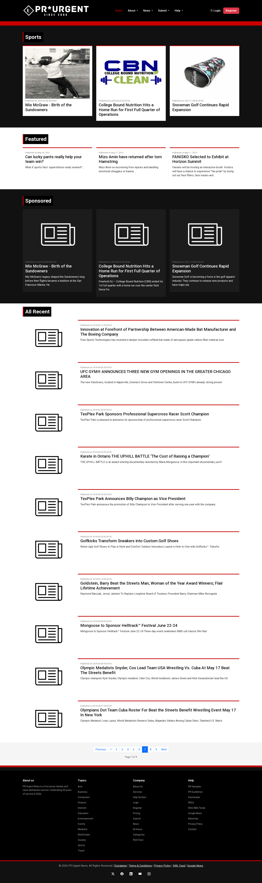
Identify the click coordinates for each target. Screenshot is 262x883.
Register (231, 10)
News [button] (147, 10)
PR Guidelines (195, 792)
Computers (84, 797)
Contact (192, 829)
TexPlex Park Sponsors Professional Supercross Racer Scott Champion (144, 414)
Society (82, 840)
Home (119, 10)
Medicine (82, 829)
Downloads (194, 797)
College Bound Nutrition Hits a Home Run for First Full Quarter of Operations (129, 110)
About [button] (132, 10)
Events (81, 824)
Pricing (136, 813)
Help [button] (178, 10)
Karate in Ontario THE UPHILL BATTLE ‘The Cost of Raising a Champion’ (145, 456)
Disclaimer (120, 865)
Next (164, 749)
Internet (82, 808)
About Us (138, 786)
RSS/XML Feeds (196, 808)
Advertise (193, 818)
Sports (81, 845)
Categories (139, 834)
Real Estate (84, 834)
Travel (81, 850)
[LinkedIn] (131, 873)
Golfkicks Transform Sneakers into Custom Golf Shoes (129, 541)
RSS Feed (138, 840)
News (136, 824)
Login (136, 802)
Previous (100, 749)
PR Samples (194, 786)
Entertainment (85, 818)
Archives (137, 829)
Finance (82, 802)
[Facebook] (122, 873)
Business (82, 792)
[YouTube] (140, 873)
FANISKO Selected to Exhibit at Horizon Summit (200, 159)
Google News (195, 813)
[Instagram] (149, 873)
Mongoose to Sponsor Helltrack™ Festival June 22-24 (128, 625)
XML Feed (179, 865)
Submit (137, 818)
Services (137, 792)
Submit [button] (162, 10)
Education (83, 813)
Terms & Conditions (140, 865)
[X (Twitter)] (113, 873)
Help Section (139, 797)
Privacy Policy (195, 824)
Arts (80, 786)
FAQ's (191, 802)
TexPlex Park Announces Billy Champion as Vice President (132, 498)
